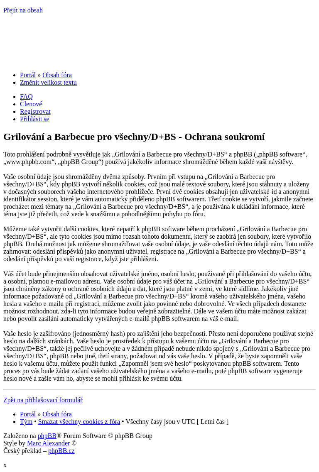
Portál (28, 74)
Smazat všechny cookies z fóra (79, 421)
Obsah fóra (57, 74)
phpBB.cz (61, 450)
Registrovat (35, 111)
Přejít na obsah (23, 10)
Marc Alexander (48, 443)
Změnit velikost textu (48, 82)
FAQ (26, 96)
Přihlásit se (34, 118)
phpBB (47, 435)
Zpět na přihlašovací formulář (43, 400)
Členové (31, 104)
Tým (26, 421)
